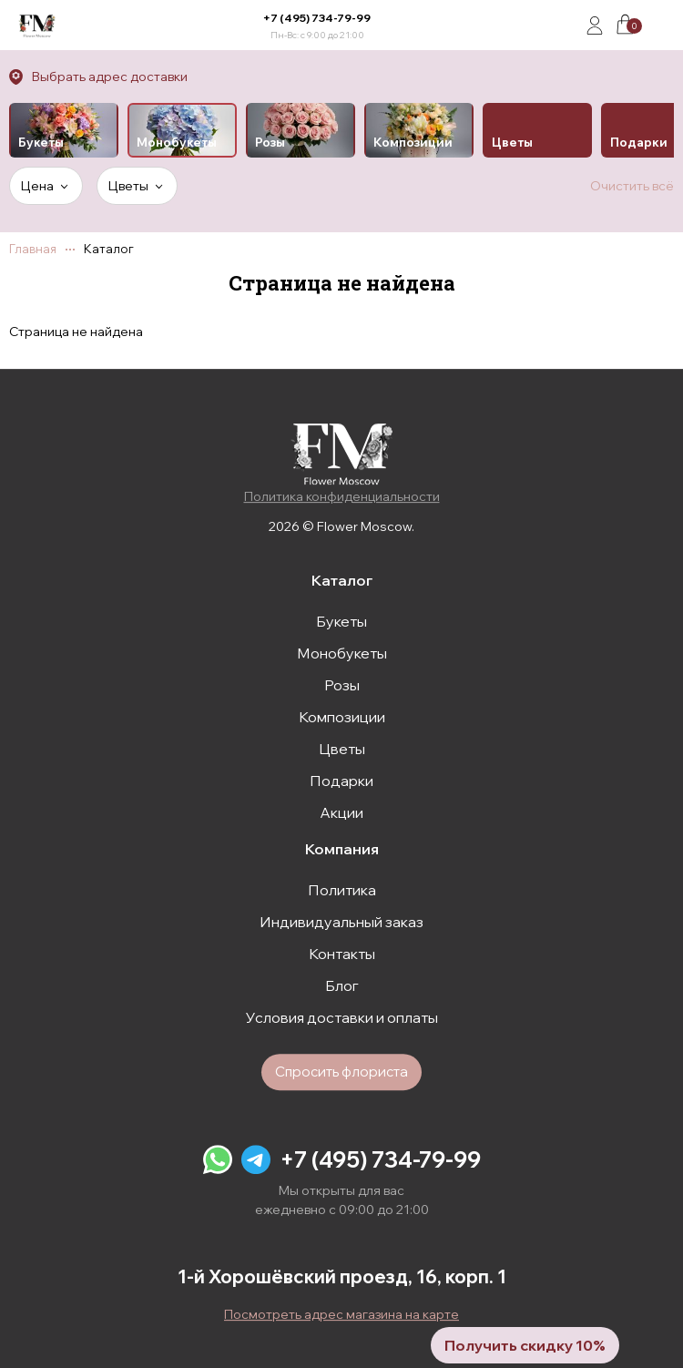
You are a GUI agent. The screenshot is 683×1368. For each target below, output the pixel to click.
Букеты (341, 621)
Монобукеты (342, 653)
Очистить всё (632, 186)
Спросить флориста (341, 1071)
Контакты (342, 953)
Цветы (342, 749)
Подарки (341, 780)
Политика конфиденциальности (342, 496)
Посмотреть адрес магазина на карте (341, 1314)
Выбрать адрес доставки (110, 76)
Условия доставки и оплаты (342, 1017)
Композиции (342, 717)
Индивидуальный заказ (341, 922)
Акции (341, 812)
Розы (342, 685)
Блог (342, 985)
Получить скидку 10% (525, 1345)
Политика (342, 890)
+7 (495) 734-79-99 (317, 18)
